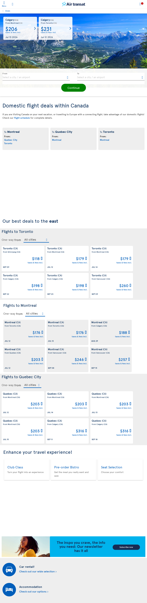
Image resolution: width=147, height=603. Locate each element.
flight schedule (22, 117)
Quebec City (10, 139)
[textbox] (36, 77)
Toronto (8, 143)
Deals (7, 10)
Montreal (56, 139)
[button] (73, 88)
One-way (7, 239)
